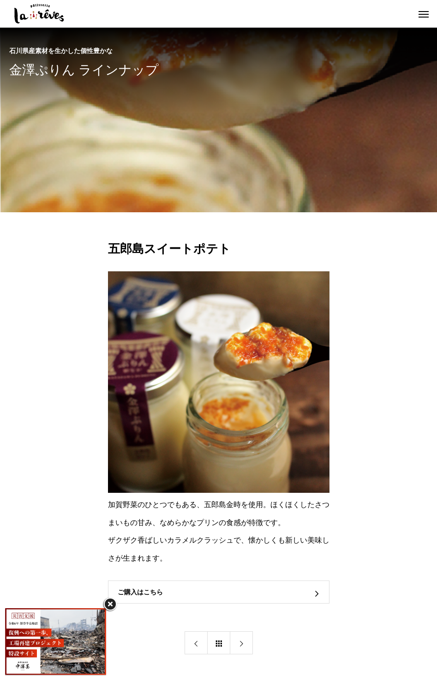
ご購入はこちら (140, 592)
